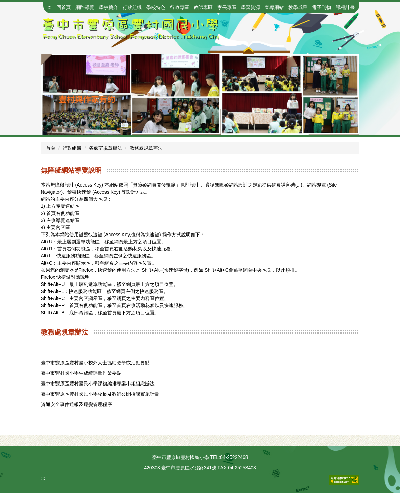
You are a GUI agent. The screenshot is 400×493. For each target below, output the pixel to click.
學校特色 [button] (155, 7)
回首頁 (63, 7)
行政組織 (72, 148)
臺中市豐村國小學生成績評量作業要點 (81, 373)
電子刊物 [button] (321, 7)
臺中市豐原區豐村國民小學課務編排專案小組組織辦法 (98, 383)
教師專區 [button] (203, 7)
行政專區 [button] (179, 7)
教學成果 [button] (297, 7)
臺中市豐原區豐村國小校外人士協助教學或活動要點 (95, 362)
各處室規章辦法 (105, 148)
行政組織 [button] (132, 7)
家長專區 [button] (226, 7)
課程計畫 (345, 7)
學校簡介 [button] (108, 7)
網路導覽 (84, 7)
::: (50, 7)
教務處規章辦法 (146, 148)
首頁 (50, 148)
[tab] (186, 129)
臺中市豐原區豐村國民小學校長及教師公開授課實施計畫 (100, 394)
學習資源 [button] (250, 7)
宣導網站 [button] (274, 7)
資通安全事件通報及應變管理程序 (76, 404)
